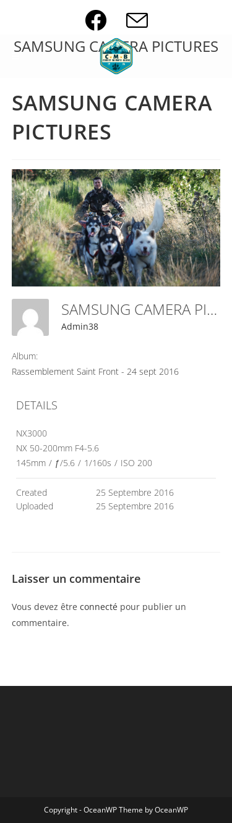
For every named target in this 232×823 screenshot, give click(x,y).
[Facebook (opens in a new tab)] (105, 20)
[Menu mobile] (16, 56)
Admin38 (79, 326)
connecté (99, 606)
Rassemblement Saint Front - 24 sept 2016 (95, 371)
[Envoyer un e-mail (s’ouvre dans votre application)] (137, 20)
